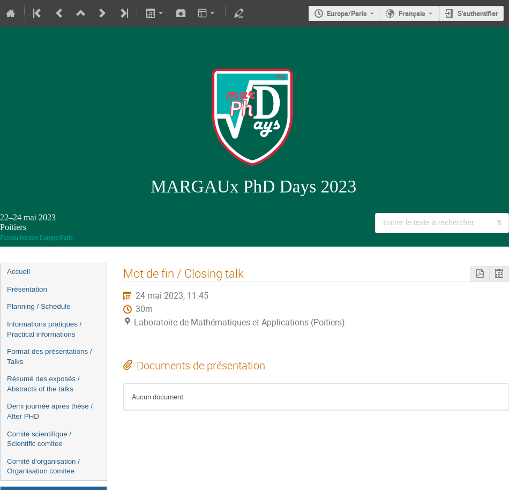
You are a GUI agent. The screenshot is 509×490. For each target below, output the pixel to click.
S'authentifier (478, 13)
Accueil (18, 272)
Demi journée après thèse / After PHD (50, 411)
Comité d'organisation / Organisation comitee (43, 466)
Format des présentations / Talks (49, 356)
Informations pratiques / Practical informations (44, 329)
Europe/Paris (347, 13)
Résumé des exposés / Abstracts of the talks (43, 384)
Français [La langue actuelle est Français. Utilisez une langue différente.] (412, 13)
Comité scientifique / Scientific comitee (39, 439)
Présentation (27, 289)
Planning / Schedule (39, 306)
